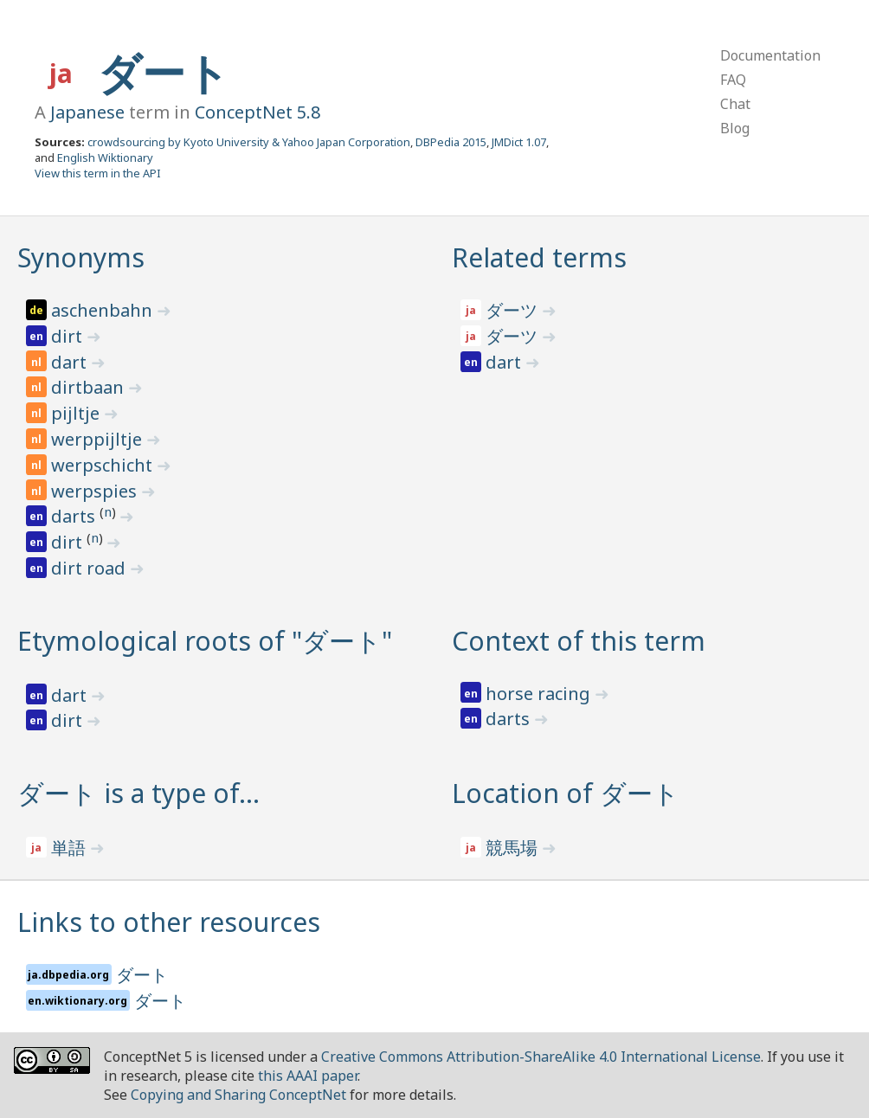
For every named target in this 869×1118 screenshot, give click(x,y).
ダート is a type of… (138, 793)
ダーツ (514, 310)
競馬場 (514, 847)
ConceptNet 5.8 (257, 112)
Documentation (770, 55)
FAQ (733, 79)
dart (71, 362)
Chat (735, 103)
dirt (69, 336)
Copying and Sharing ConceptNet (238, 1094)
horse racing (540, 693)
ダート (163, 72)
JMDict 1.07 (519, 142)
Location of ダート (565, 793)
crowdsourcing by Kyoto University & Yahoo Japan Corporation (248, 142)
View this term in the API (98, 173)
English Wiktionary (105, 157)
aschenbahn (104, 310)
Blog (735, 128)
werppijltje (98, 439)
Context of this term (578, 641)
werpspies (96, 491)
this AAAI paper (307, 1075)
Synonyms (81, 257)
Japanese (87, 112)
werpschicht (104, 465)
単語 (70, 847)
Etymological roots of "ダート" (204, 641)
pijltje (77, 413)
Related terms (539, 257)
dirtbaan (89, 387)
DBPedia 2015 (450, 142)
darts (75, 516)
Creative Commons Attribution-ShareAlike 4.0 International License (541, 1056)
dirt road (90, 568)
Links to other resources (168, 922)
